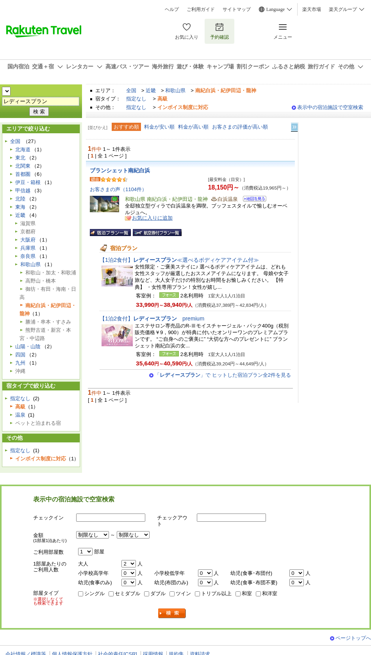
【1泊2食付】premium (152, 318)
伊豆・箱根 (28, 182)
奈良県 (28, 256)
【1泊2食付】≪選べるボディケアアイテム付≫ (179, 260)
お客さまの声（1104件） (118, 189)
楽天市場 (311, 9)
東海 (20, 207)
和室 (247, 593)
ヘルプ (172, 9)
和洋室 (269, 593)
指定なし (136, 99)
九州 (20, 363)
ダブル (158, 593)
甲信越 (22, 190)
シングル (94, 593)
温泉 (20, 415)
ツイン (183, 593)
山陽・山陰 (28, 346)
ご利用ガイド (201, 9)
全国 (131, 90)
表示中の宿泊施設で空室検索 (330, 107)
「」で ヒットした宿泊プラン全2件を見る (223, 375)
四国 (20, 355)
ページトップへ (353, 638)
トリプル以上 (216, 593)
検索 (172, 613)
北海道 (22, 149)
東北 (20, 158)
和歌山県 (175, 90)
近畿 (151, 90)
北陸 (20, 199)
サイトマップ (237, 9)
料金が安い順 (159, 127)
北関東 (22, 166)
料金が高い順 (193, 127)
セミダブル (127, 593)
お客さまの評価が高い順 (240, 127)
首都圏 (22, 174)
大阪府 (28, 240)
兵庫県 (28, 248)
